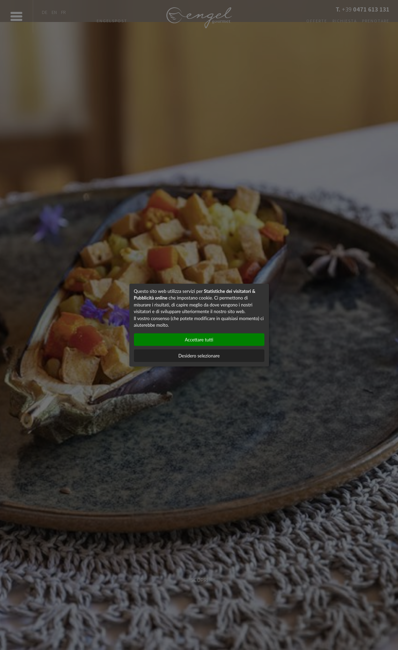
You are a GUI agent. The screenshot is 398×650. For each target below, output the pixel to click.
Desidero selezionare (199, 355)
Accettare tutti (199, 339)
